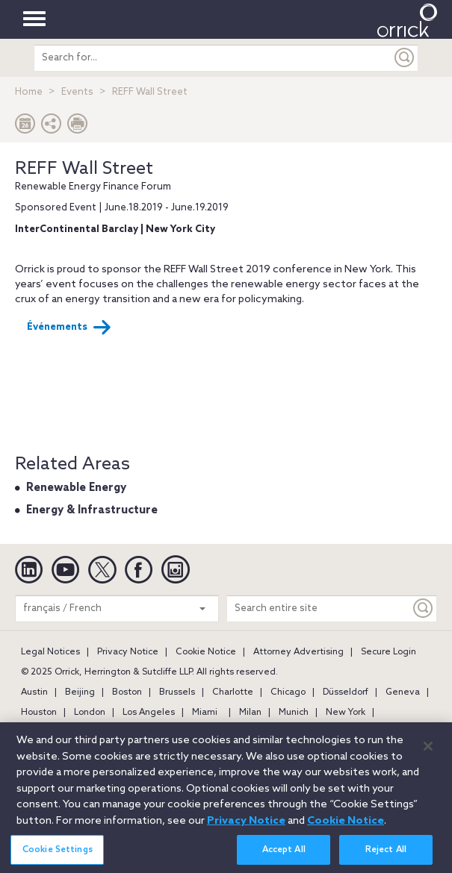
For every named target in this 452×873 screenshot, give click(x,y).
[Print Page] (77, 127)
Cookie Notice (206, 652)
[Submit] (404, 58)
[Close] (428, 751)
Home (29, 92)
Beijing (80, 692)
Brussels (177, 692)
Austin (34, 692)
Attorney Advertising (298, 652)
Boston (127, 692)
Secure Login (388, 652)
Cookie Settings (57, 854)
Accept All (284, 854)
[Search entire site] (319, 608)
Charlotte (232, 692)
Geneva (403, 692)
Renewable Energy (76, 488)
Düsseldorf (345, 692)
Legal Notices (50, 652)
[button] (51, 127)
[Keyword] (423, 608)
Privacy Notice (127, 652)
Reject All (385, 854)
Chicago (288, 692)
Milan (250, 712)
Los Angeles (149, 712)
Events (77, 92)
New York (345, 712)
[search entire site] (212, 58)
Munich (294, 712)
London (89, 712)
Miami (204, 712)
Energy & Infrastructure (92, 510)
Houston (39, 712)
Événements (69, 327)
